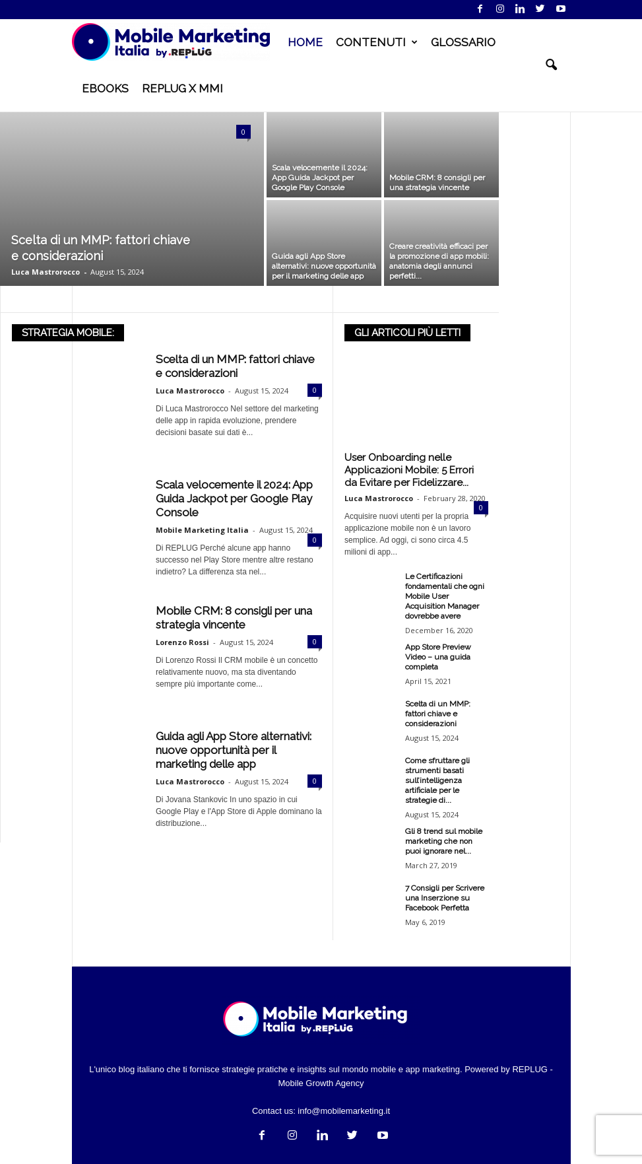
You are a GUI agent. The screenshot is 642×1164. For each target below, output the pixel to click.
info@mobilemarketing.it (344, 1111)
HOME (305, 42)
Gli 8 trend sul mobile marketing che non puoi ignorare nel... (443, 841)
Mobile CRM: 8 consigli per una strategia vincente (234, 617)
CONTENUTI (377, 42)
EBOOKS (105, 88)
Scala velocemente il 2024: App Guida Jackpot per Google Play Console (234, 498)
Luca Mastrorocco (45, 272)
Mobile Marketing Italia (202, 530)
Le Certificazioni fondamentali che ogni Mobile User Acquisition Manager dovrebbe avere (444, 596)
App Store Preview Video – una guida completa (438, 656)
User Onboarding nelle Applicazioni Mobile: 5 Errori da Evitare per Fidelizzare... (409, 470)
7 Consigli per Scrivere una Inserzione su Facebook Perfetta (444, 897)
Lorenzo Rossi (182, 642)
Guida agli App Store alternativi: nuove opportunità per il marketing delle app (233, 750)
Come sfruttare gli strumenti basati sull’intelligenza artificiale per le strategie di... (437, 780)
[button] (550, 65)
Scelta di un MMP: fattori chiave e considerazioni (235, 366)
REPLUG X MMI (182, 88)
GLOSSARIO (463, 42)
